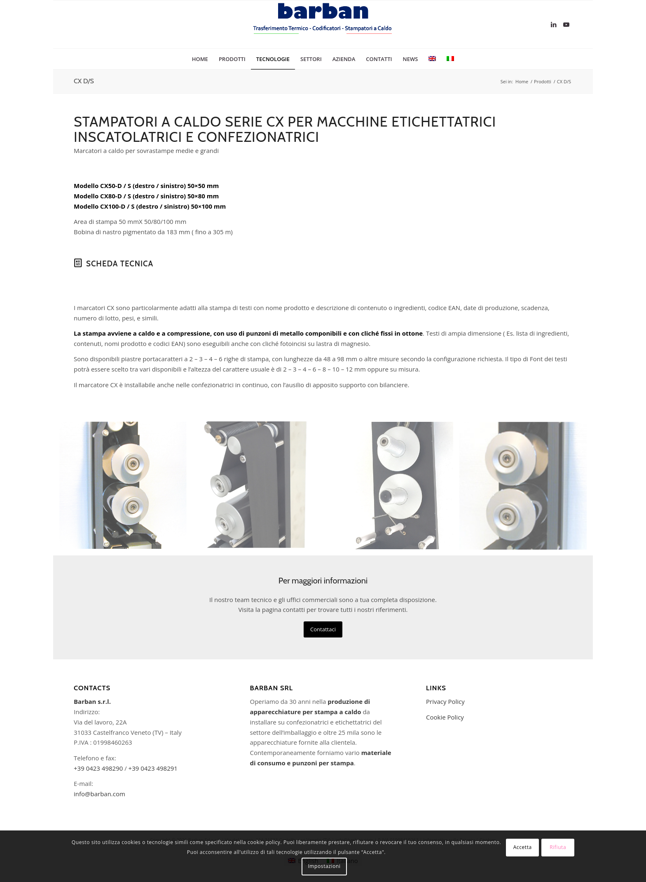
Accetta (522, 847)
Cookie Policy (445, 717)
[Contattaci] (323, 629)
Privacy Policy (445, 701)
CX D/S (84, 81)
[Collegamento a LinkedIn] (554, 24)
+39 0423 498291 (153, 768)
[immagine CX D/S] (126, 488)
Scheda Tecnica (119, 263)
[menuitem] (200, 59)
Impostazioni (324, 866)
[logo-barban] (323, 24)
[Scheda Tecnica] (78, 263)
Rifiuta (558, 847)
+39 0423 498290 (98, 768)
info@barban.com (99, 794)
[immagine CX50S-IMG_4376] (259, 488)
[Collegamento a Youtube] (566, 24)
